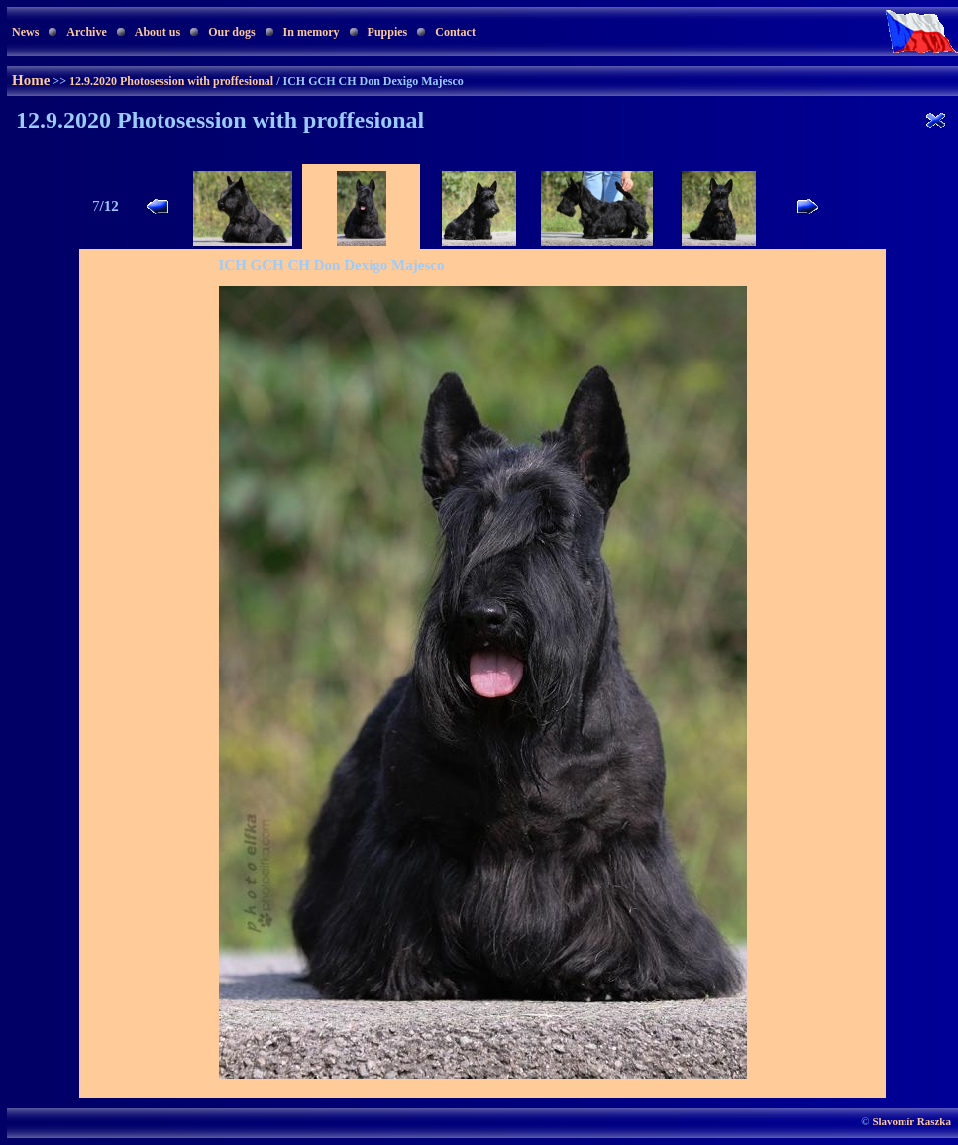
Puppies (388, 32)
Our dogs (231, 32)
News (25, 32)
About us (157, 32)
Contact (455, 32)
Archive (86, 32)
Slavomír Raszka (911, 1121)
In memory (311, 32)
